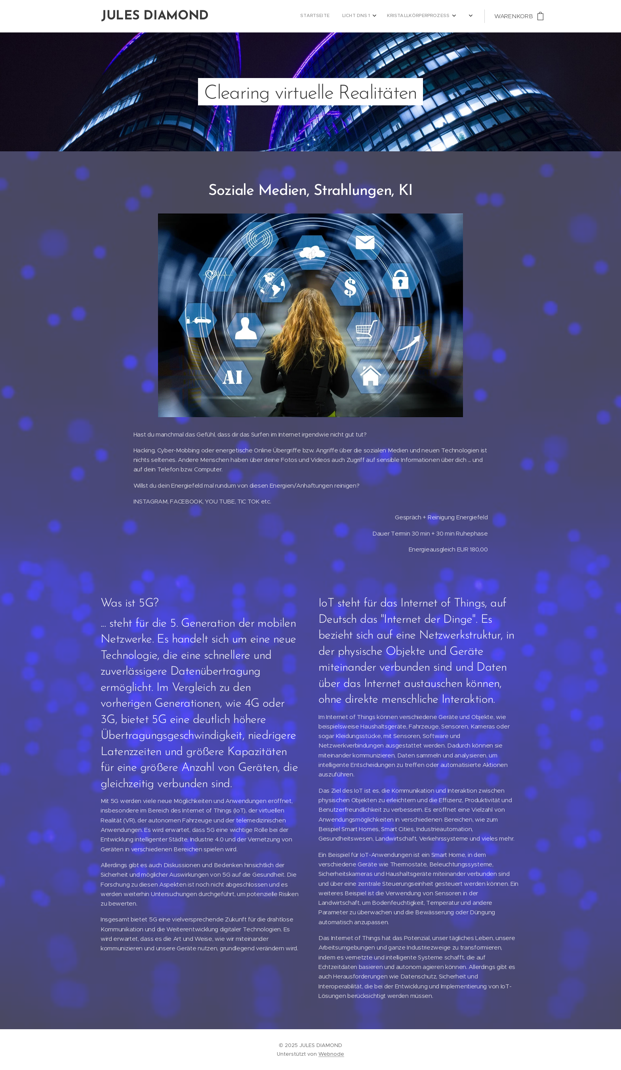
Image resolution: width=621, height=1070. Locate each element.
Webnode (331, 1054)
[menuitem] (368, 16)
